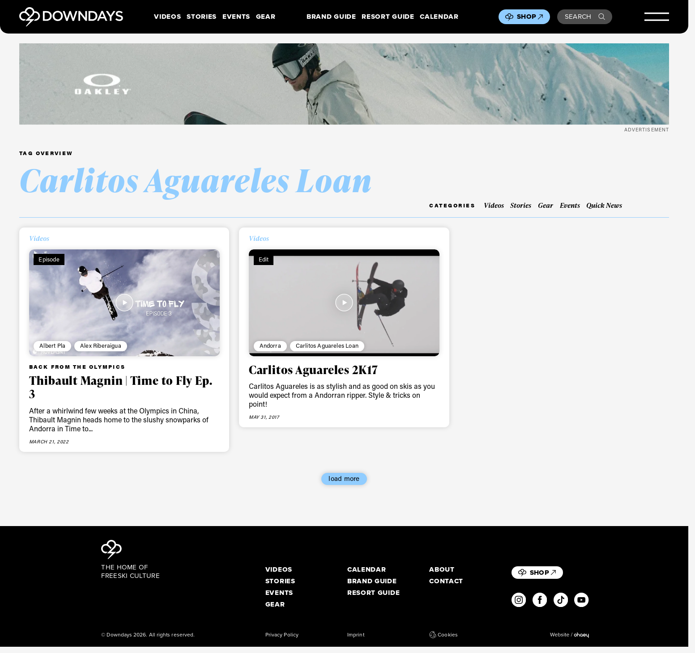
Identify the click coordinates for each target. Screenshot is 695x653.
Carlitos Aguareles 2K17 (313, 370)
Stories (202, 17)
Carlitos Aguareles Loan (327, 345)
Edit (264, 259)
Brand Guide (331, 17)
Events (236, 17)
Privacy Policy (281, 635)
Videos (167, 17)
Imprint (355, 635)
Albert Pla (52, 345)
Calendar (439, 17)
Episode (48, 259)
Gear (266, 17)
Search (585, 16)
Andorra (270, 345)
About (441, 569)
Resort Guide (388, 17)
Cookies (443, 635)
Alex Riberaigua (100, 345)
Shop (530, 16)
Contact (446, 581)
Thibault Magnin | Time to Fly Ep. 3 (121, 387)
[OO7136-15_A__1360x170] (344, 83)
